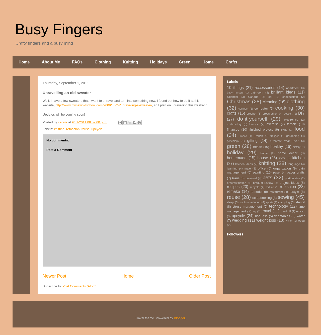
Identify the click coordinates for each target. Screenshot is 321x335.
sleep (230, 202)
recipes (233, 187)
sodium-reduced (250, 202)
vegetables (282, 216)
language (294, 163)
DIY (301, 113)
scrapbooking (262, 198)
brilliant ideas (283, 92)
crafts (231, 113)
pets (267, 177)
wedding (239, 220)
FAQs (77, 62)
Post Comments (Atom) (80, 286)
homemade (237, 158)
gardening (292, 135)
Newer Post (54, 276)
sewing (286, 197)
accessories (265, 88)
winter (289, 220)
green (233, 146)
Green (184, 62)
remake (233, 191)
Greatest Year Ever (284, 140)
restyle (294, 192)
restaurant (276, 191)
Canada (253, 96)
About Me (51, 62)
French (258, 135)
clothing (296, 101)
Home (24, 62)
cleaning (270, 102)
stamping (284, 202)
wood (301, 220)
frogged (274, 136)
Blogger (179, 318)
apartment (292, 88)
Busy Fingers (59, 29)
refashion (72, 129)
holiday (235, 152)
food (299, 129)
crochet (251, 113)
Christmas (239, 101)
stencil (300, 202)
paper (277, 172)
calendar (232, 96)
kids (282, 158)
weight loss (266, 220)
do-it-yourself (252, 119)
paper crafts (296, 172)
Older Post (200, 276)
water (301, 216)
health (257, 147)
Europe (254, 124)
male (248, 168)
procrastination (236, 182)
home (264, 153)
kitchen (298, 158)
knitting (59, 129)
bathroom (257, 92)
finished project (261, 129)
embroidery (234, 124)
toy (254, 211)
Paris (235, 178)
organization (282, 168)
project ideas (289, 183)
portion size (292, 178)
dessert (288, 113)
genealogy (233, 141)
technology (278, 206)
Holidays (158, 62)
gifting (252, 140)
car (270, 96)
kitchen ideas (244, 163)
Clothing (103, 62)
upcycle (96, 129)
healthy (276, 146)
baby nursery (235, 92)
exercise (273, 124)
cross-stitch (270, 113)
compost (243, 108)
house (262, 158)
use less (261, 216)
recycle (254, 187)
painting (259, 172)
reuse (86, 129)
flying (284, 129)
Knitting (130, 62)
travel (266, 211)
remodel (256, 192)
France (243, 136)
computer (261, 108)
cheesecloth (290, 96)
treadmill (286, 211)
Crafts (231, 62)
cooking (284, 108)
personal (251, 178)
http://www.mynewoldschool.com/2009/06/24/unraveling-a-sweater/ (103, 105)
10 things (235, 88)
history (296, 147)
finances (233, 129)
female (292, 124)
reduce (270, 187)
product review (263, 182)
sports (269, 202)
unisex (300, 211)
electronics (291, 119)
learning (232, 168)
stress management (247, 206)
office (262, 168)
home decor (287, 153)
